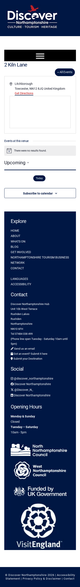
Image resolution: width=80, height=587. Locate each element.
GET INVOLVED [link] (21, 252)
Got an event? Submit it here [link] (29, 353)
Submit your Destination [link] (26, 358)
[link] (40, 449)
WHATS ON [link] (18, 241)
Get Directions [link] (24, 93)
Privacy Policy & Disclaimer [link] (42, 578)
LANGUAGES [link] (19, 279)
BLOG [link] (15, 246)
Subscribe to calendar (38, 193)
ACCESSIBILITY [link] (21, 284)
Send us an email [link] (23, 348)
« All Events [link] (64, 72)
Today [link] (39, 178)
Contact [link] (69, 578)
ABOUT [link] (15, 236)
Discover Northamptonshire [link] (31, 384)
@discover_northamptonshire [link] (32, 378)
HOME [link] (15, 230)
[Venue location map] (40, 112)
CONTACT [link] (17, 268)
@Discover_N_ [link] (22, 389)
